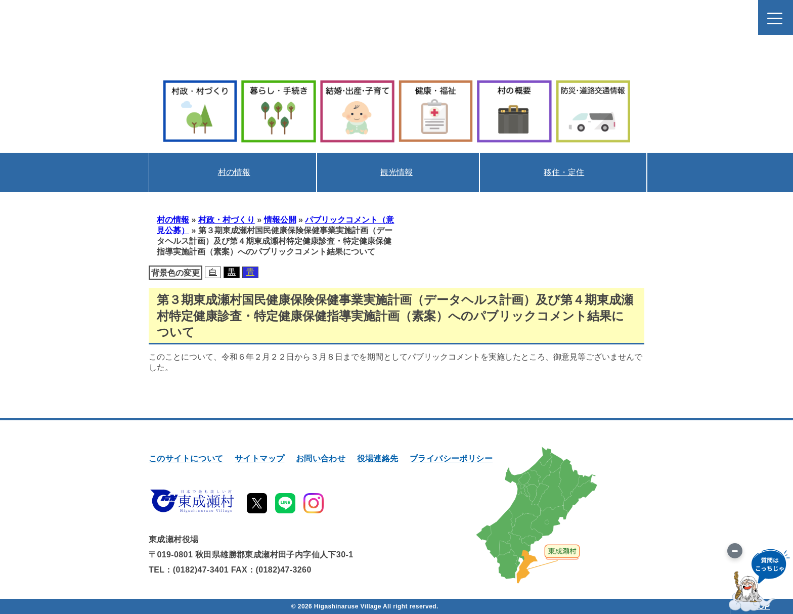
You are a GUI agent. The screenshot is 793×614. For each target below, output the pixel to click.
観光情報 (396, 172)
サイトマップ (259, 458)
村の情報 (234, 172)
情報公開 (280, 219)
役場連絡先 (378, 458)
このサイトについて (186, 458)
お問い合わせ (320, 458)
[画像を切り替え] (734, 550)
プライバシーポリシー (451, 458)
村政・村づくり (226, 219)
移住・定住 (564, 172)
